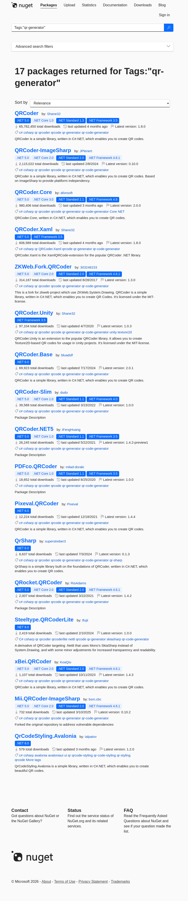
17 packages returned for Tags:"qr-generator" (89, 77)
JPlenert (86, 151)
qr (36, 132)
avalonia (41, 755)
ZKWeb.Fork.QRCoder (43, 266)
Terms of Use (64, 881)
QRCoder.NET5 (34, 429)
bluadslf (67, 355)
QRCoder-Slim (33, 391)
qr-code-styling (105, 755)
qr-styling (123, 755)
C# (21, 639)
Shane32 (53, 114)
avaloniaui (55, 755)
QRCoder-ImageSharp (43, 150)
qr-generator (71, 132)
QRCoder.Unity (34, 312)
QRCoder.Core (33, 192)
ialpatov (91, 736)
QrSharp (25, 540)
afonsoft (66, 193)
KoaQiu (65, 662)
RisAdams (78, 583)
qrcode (56, 132)
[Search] (168, 28)
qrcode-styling (82, 755)
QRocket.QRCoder (38, 582)
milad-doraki (75, 467)
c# (21, 132)
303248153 (88, 267)
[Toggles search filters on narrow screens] (168, 46)
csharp (29, 132)
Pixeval (72, 504)
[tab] (48, 5)
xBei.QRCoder (33, 661)
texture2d (125, 332)
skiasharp (114, 639)
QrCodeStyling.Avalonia (45, 736)
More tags (33, 760)
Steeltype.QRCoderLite (44, 619)
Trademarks (120, 881)
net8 (71, 639)
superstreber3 (55, 541)
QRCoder (26, 113)
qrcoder (44, 132)
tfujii (85, 620)
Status (74, 810)
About (46, 881)
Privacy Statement (93, 881)
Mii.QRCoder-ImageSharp (47, 698)
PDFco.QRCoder (36, 466)
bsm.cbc (95, 699)
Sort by (21, 102)
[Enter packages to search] (87, 28)
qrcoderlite (59, 639)
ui (65, 755)
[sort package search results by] (100, 103)
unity (113, 332)
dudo (64, 392)
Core (113, 211)
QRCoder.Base (34, 354)
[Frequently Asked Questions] (128, 810)
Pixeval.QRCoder (37, 503)
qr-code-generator (95, 132)
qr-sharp (116, 560)
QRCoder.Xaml (34, 229)
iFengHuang (71, 429)
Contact (19, 810)
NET (121, 211)
